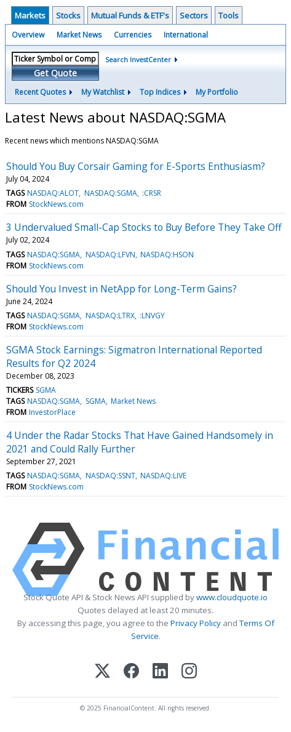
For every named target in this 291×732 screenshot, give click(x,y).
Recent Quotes (40, 92)
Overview (28, 35)
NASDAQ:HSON (167, 254)
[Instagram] (189, 672)
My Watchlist (102, 92)
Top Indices (160, 92)
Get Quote (55, 73)
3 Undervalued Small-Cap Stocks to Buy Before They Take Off (144, 227)
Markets (30, 15)
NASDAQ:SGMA (110, 193)
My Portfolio (217, 92)
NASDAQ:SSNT (110, 475)
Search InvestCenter (138, 59)
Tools (228, 15)
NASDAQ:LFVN (110, 254)
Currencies (132, 35)
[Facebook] (131, 672)
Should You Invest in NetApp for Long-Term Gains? (121, 289)
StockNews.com (56, 204)
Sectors (194, 15)
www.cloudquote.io (232, 597)
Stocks (68, 15)
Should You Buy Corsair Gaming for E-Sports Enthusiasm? (135, 166)
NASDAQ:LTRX (110, 315)
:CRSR (151, 193)
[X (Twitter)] (102, 672)
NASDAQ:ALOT (53, 193)
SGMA (46, 390)
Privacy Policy (195, 623)
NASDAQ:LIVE (163, 475)
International (186, 35)
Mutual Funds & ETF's (130, 15)
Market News (79, 35)
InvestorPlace (52, 412)
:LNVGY (152, 315)
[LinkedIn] (160, 672)
